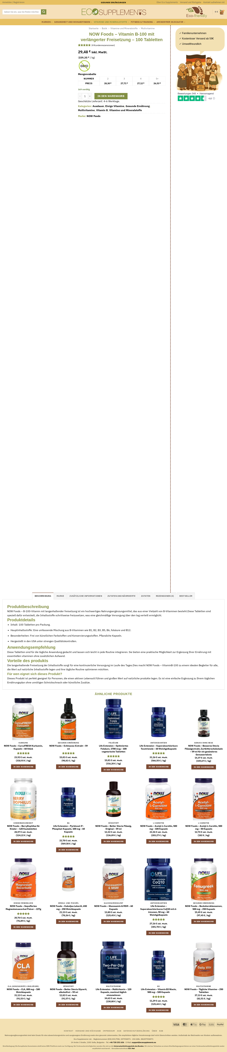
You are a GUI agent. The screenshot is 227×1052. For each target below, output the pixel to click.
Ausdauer (98, 106)
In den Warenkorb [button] (23, 766)
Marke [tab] (60, 596)
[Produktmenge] (85, 96)
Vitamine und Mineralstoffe (111, 22)
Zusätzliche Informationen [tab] (86, 596)
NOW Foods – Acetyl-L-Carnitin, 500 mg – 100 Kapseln (158, 827)
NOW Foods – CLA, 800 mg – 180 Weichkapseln (23, 991)
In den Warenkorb (111, 96)
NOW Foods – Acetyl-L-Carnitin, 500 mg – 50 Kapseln (203, 827)
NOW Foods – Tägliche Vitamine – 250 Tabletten (203, 991)
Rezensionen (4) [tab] (165, 596)
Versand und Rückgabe (190, 2)
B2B (161, 1030)
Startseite (94, 28)
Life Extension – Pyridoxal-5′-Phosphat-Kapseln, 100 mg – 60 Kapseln (68, 829)
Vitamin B (102, 110)
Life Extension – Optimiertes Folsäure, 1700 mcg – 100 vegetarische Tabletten (113, 748)
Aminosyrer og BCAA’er (171, 22)
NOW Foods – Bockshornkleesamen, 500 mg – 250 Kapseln (203, 907)
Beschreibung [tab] (43, 596)
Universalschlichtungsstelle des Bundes (129, 1046)
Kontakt (68, 1030)
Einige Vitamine (114, 106)
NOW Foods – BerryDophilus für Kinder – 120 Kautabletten (23, 827)
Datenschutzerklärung (136, 1030)
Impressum (109, 1030)
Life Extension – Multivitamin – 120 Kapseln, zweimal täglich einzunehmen (113, 992)
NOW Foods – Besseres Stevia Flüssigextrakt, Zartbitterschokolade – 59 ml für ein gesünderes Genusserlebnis (204, 750)
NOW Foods (93, 116)
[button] (13, 2)
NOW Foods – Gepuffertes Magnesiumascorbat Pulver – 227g (23, 907)
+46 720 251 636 (116, 1042)
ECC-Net (131, 1048)
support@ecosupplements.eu (144, 1042)
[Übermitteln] (43, 12)
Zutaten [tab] (145, 596)
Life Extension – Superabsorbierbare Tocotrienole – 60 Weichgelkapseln (159, 747)
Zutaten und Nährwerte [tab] (121, 596)
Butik (104, 28)
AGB (119, 1030)
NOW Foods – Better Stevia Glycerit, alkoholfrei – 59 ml (68, 991)
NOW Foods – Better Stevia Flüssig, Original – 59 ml (113, 827)
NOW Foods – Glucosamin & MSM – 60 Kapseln (113, 907)
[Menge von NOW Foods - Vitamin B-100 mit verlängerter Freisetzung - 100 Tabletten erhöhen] (90, 96)
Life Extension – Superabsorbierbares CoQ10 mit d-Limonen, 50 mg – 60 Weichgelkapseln (158, 910)
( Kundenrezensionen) (103, 44)
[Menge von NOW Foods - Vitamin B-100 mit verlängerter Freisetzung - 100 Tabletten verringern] (80, 96)
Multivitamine (148, 28)
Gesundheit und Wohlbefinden (73, 22)
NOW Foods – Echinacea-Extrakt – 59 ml (68, 747)
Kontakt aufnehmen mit (214, 2)
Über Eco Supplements (167, 2)
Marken (47, 22)
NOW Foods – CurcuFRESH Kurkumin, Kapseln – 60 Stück (23, 747)
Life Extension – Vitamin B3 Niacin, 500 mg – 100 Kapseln (158, 991)
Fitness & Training (143, 22)
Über (154, 1030)
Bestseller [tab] (185, 596)
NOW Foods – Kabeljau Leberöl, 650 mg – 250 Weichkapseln (68, 907)
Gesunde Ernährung (138, 106)
